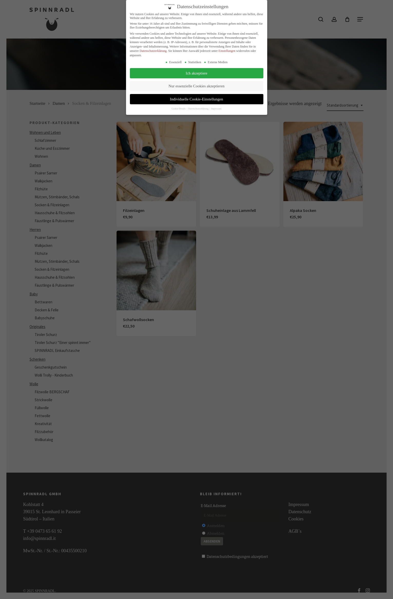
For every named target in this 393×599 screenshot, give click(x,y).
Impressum (216, 108)
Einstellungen (226, 51)
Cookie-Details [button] (178, 108)
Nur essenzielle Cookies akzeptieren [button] (197, 86)
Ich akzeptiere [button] (196, 73)
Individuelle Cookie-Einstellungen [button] (196, 99)
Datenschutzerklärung (153, 51)
